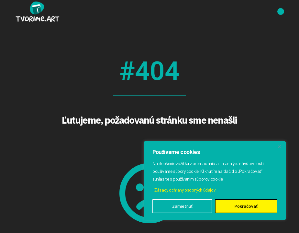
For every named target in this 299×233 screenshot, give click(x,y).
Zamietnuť (182, 206)
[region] (215, 180)
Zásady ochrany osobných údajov (185, 190)
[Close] (279, 146)
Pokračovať (246, 206)
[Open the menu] (280, 11)
